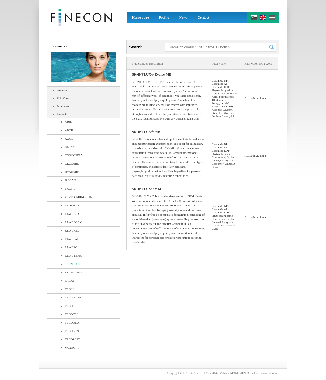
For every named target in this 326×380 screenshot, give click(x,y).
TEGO (67, 305)
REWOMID (70, 230)
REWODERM (71, 222)
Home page (140, 17)
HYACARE (70, 172)
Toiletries (60, 90)
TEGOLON (70, 330)
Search (136, 47)
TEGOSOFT (70, 339)
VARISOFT (70, 347)
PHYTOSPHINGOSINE (77, 197)
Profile (164, 17)
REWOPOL (70, 247)
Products (60, 114)
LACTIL (68, 188)
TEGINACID (71, 297)
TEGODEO (70, 322)
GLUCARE (70, 163)
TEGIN (67, 289)
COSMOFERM (72, 155)
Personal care (60, 46)
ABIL (66, 121)
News (183, 17)
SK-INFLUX (70, 264)
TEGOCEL (69, 314)
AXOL (67, 138)
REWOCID (70, 213)
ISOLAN (68, 180)
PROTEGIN (70, 205)
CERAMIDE (70, 146)
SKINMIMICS (72, 272)
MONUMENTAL (240, 373)
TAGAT (67, 280)
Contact (203, 17)
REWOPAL (70, 238)
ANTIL (67, 130)
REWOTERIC (71, 255)
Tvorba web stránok (266, 373)
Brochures (61, 106)
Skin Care (61, 98)
